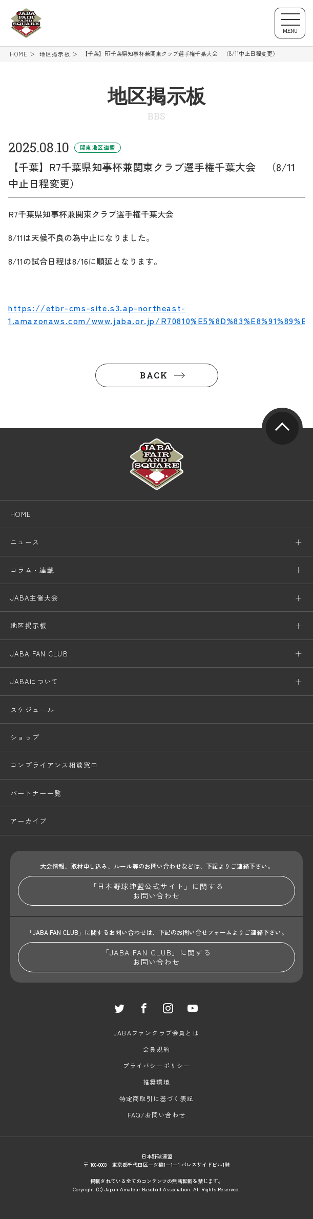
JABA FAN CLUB (39, 653)
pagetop (282, 428)
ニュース (24, 542)
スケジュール (32, 709)
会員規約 (156, 1049)
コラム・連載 (32, 570)
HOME (19, 54)
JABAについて (34, 681)
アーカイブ (28, 821)
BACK (154, 375)
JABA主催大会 (34, 598)
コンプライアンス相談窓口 (54, 765)
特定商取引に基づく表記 (156, 1098)
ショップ (24, 737)
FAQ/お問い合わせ (156, 1114)
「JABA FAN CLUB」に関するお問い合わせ (157, 957)
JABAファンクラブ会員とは (156, 1032)
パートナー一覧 (35, 793)
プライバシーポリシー (157, 1065)
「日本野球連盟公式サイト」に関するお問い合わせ (157, 891)
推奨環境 (156, 1081)
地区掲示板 (55, 54)
